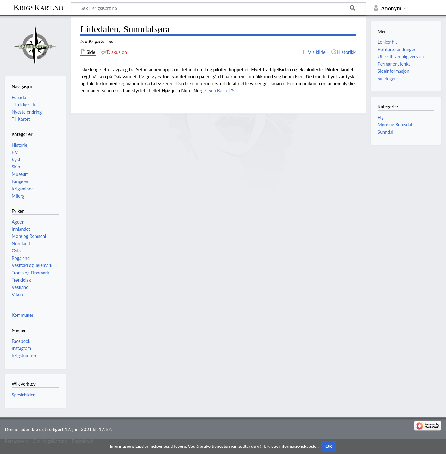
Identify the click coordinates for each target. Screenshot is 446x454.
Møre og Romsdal (395, 124)
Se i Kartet (219, 90)
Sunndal (385, 132)
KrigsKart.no (38, 7)
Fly (380, 117)
